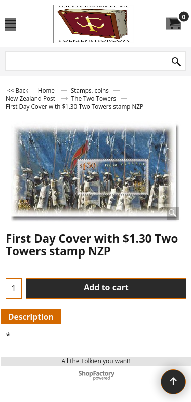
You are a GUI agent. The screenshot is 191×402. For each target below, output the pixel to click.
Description (31, 316)
